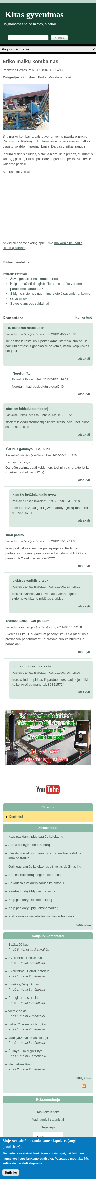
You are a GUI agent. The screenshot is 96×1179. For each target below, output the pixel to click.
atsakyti (84, 358)
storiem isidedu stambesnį (27, 409)
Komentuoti (84, 317)
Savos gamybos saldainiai (29, 303)
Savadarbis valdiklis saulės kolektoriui (36, 883)
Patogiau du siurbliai (23, 998)
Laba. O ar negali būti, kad (28, 1024)
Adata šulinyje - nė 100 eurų (29, 845)
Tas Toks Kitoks (48, 1112)
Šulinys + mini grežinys (25, 1051)
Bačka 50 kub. (18, 944)
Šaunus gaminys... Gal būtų (28, 449)
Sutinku (11, 1172)
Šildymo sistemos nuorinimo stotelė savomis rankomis (50, 294)
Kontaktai (16, 817)
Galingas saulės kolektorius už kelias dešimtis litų (44, 866)
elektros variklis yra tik (30, 580)
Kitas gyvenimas (34, 14)
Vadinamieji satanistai (48, 1119)
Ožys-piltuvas (20, 299)
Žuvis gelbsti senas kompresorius (34, 279)
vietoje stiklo (17, 1011)
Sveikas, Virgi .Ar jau (23, 984)
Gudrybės (28, 77)
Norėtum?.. (21, 373)
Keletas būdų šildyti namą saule (31, 891)
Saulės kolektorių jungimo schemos (34, 875)
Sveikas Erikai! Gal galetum (28, 621)
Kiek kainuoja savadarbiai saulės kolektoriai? (41, 916)
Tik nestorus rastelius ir (25, 328)
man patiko (15, 535)
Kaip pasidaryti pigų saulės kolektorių (35, 836)
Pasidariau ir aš (60, 77)
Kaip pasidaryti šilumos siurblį (30, 900)
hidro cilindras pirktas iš (32, 666)
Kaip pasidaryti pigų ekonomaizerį (33, 908)
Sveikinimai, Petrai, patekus (28, 971)
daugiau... (83, 924)
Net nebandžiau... (21, 1064)
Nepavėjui (48, 1127)
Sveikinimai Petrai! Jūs (25, 958)
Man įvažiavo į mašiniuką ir (28, 1038)
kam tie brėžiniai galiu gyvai (35, 494)
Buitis (42, 77)
